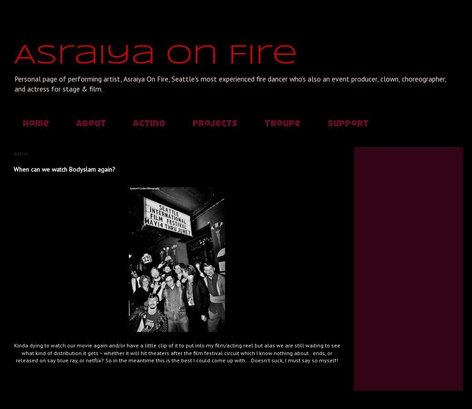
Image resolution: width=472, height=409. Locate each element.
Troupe (282, 124)
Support (348, 124)
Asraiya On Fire (155, 56)
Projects (214, 124)
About (91, 124)
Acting (149, 124)
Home (36, 124)
